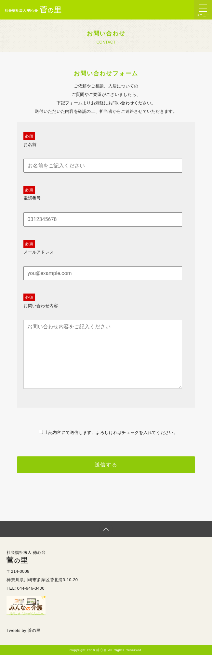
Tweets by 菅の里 (24, 630)
